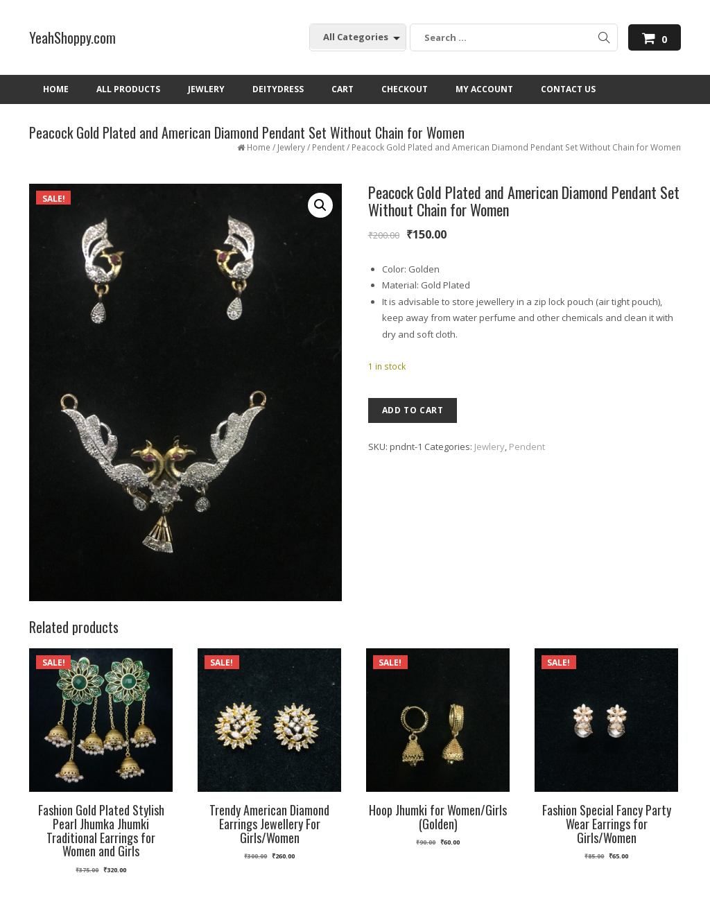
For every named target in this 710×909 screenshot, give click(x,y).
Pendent (328, 147)
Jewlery (291, 147)
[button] (320, 205)
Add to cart (413, 410)
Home (258, 147)
